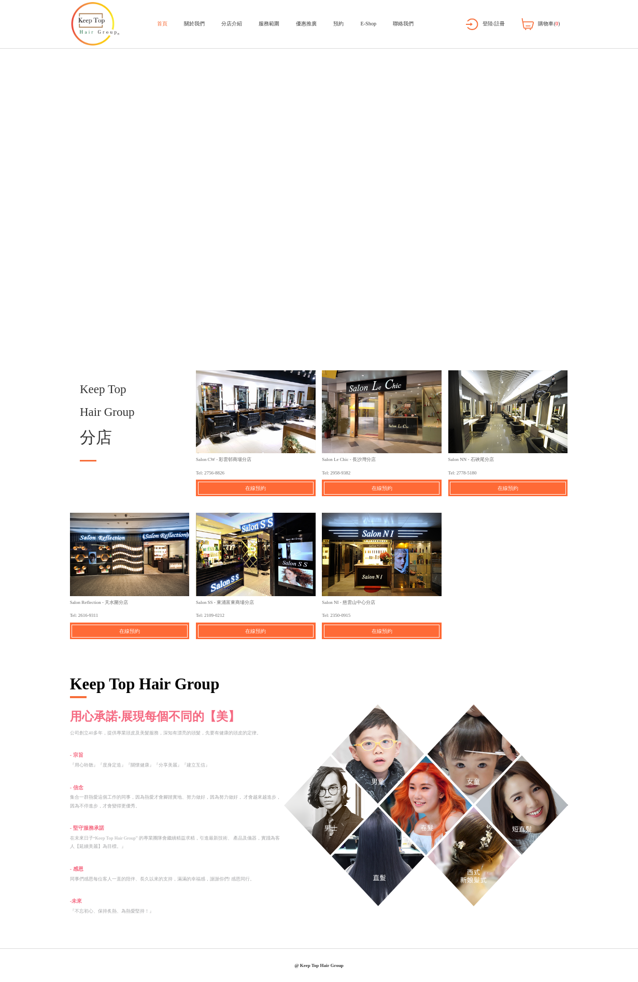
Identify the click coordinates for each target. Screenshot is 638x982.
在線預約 (255, 488)
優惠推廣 (306, 23)
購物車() (549, 23)
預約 (338, 23)
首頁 (162, 23)
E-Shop (368, 23)
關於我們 (194, 23)
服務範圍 (269, 23)
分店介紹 (231, 23)
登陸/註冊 (494, 23)
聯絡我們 (403, 23)
